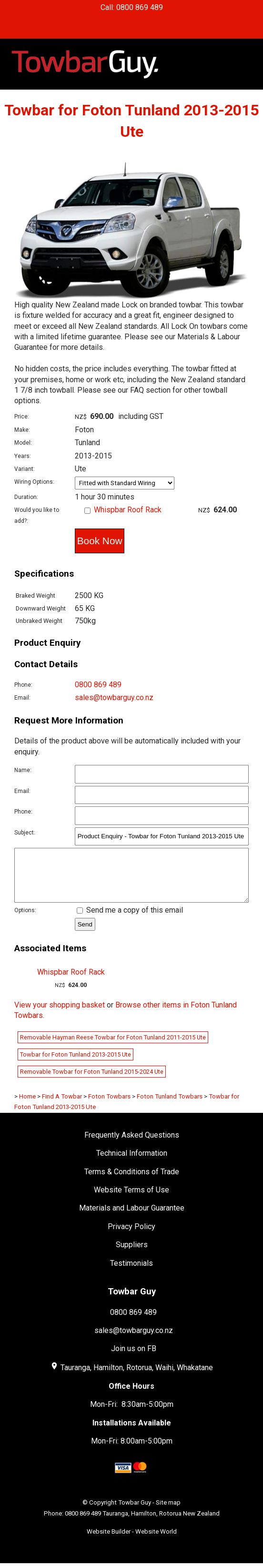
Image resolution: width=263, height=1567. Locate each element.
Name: (22, 770)
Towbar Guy (134, 1512)
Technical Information (131, 1163)
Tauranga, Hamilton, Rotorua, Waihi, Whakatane (137, 1377)
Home (27, 1106)
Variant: (24, 469)
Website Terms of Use (131, 1199)
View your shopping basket (59, 1014)
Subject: (24, 832)
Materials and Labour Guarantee (131, 1217)
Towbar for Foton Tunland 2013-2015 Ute (75, 1064)
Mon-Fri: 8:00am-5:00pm (131, 1450)
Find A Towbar (62, 1106)
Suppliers (132, 1254)
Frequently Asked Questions (131, 1145)
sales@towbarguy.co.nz (114, 697)
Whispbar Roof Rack (128, 509)
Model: (23, 442)
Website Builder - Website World (132, 1541)
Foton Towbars (109, 1106)
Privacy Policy (131, 1236)
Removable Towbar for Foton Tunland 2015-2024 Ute (91, 1081)
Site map (168, 1512)
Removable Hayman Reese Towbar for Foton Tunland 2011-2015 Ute (113, 1047)
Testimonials (131, 1273)
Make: (22, 430)
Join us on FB (133, 1358)
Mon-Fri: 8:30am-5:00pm (131, 1414)
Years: (22, 456)
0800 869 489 (98, 684)
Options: (25, 920)
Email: (22, 697)
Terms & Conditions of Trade (131, 1181)
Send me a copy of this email (130, 920)
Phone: (23, 685)
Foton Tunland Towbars (169, 1106)
